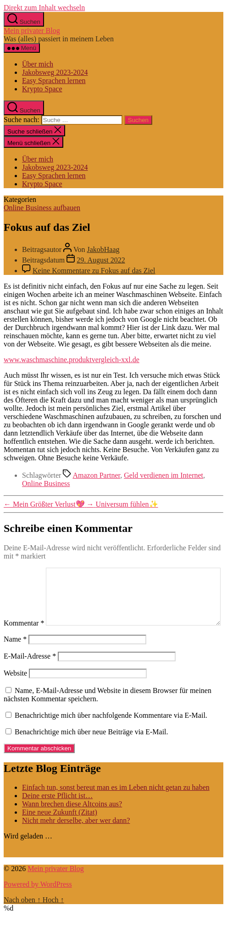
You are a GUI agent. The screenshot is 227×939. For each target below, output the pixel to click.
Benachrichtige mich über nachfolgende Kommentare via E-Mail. (111, 734)
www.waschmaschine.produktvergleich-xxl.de (71, 359)
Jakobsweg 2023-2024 (55, 72)
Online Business (46, 483)
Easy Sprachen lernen (54, 80)
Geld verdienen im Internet (163, 475)
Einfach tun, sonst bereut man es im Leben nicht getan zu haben (116, 806)
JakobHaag (103, 249)
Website (15, 692)
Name (15, 658)
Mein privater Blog (32, 30)
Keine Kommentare (94, 270)
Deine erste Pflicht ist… (57, 815)
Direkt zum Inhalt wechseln (44, 7)
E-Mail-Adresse (30, 675)
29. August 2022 (101, 260)
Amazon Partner (96, 475)
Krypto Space (42, 89)
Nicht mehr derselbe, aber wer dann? (76, 840)
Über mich (37, 64)
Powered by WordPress (38, 903)
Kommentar (24, 572)
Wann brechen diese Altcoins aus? (72, 823)
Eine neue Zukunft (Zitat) (59, 831)
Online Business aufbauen (42, 208)
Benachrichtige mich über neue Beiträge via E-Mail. (91, 751)
